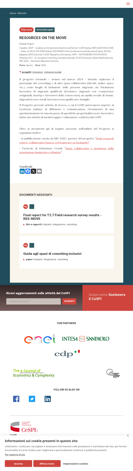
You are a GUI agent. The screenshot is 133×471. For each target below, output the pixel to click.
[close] (127, 435)
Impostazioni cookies (70, 463)
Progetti (26, 72)
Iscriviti (69, 301)
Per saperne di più (15, 454)
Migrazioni (37, 72)
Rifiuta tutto (43, 463)
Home (13, 13)
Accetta (17, 463)
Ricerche (22, 13)
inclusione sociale (53, 72)
